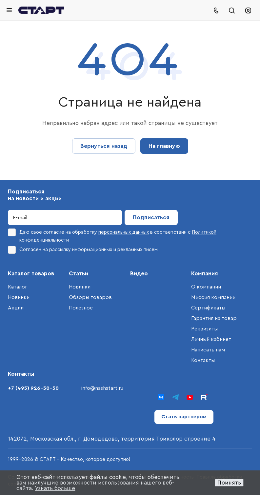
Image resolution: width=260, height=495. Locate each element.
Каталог (17, 286)
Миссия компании (213, 297)
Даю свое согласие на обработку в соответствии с (112, 235)
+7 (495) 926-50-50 (33, 388)
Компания (204, 273)
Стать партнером (184, 416)
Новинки (19, 297)
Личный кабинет (211, 339)
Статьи (78, 273)
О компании (206, 286)
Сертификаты (208, 307)
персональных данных (123, 232)
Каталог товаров (31, 273)
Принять (229, 482)
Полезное (81, 307)
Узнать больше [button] (55, 488)
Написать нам (208, 349)
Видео (139, 273)
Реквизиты (204, 328)
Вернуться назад (103, 146)
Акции (16, 307)
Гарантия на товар (214, 318)
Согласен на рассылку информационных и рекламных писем (83, 250)
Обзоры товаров (90, 297)
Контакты (203, 360)
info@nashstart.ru (102, 388)
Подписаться (151, 217)
